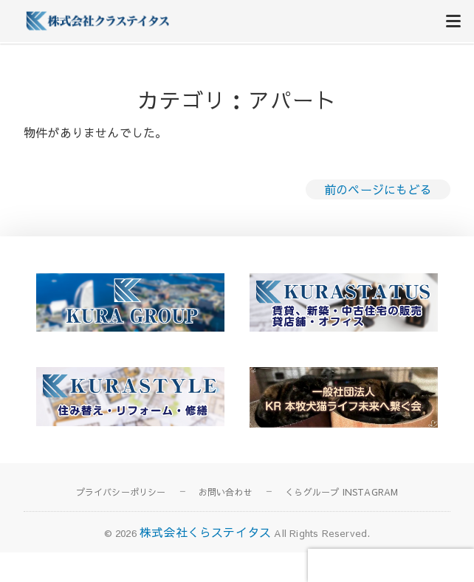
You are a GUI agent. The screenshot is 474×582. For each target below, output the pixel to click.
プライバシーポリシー (121, 492)
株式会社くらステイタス (205, 532)
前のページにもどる (378, 189)
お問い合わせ (226, 492)
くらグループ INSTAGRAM (341, 492)
